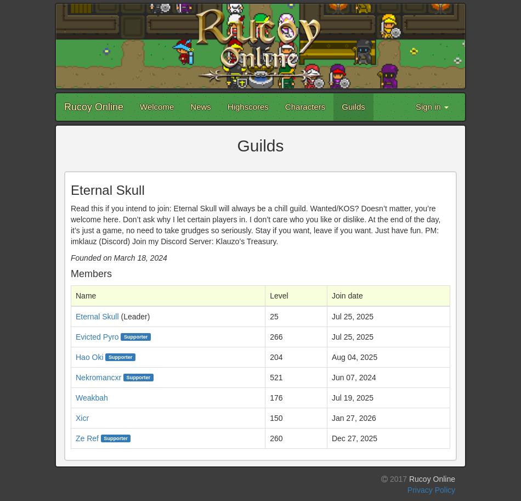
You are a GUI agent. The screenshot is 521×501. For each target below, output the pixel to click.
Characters (305, 106)
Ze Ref (87, 438)
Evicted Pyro (97, 337)
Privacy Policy (431, 490)
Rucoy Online (93, 107)
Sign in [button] (432, 106)
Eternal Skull (97, 316)
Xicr (82, 418)
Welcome (157, 106)
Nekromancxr (98, 377)
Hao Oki (90, 357)
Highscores (248, 106)
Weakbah (92, 397)
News (200, 106)
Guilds (353, 106)
